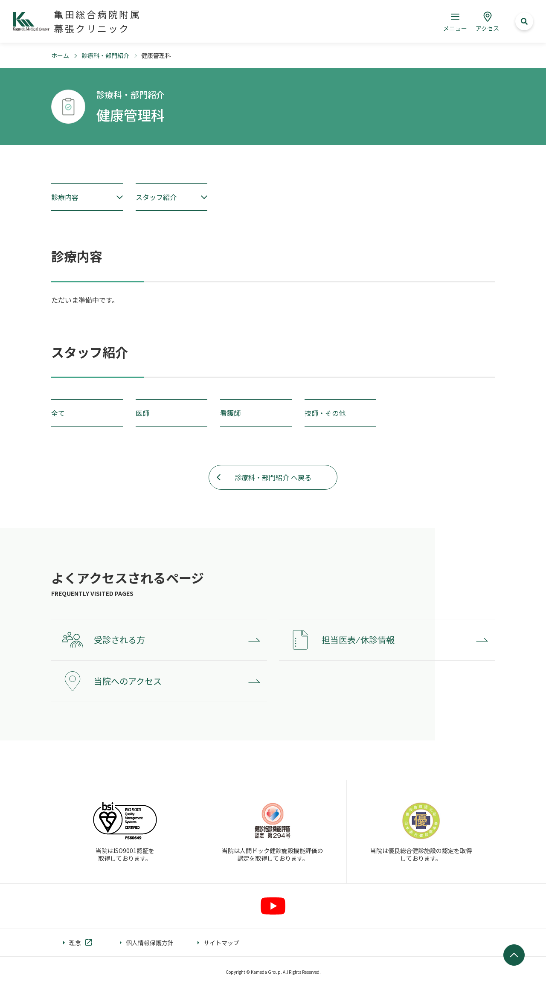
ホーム (60, 55)
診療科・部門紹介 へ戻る (273, 477)
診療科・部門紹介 (105, 55)
